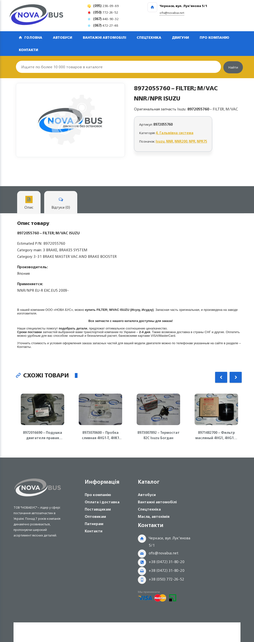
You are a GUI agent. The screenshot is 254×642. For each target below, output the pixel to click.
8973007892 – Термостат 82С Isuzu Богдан (158, 435)
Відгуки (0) (60, 203)
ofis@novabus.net (163, 553)
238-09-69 (106, 6)
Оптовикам (95, 516)
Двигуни (180, 37)
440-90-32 (106, 19)
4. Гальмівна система (174, 133)
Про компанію (214, 37)
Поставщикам (98, 509)
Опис (28, 203)
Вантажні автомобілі (104, 37)
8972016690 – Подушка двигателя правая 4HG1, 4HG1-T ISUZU (42, 435)
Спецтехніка (149, 37)
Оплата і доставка (102, 502)
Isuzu (160, 141)
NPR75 (202, 141)
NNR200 (181, 141)
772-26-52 (105, 12)
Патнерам (94, 523)
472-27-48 (105, 25)
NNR (169, 141)
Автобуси (62, 37)
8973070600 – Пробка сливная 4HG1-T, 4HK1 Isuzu (100, 435)
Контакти (28, 50)
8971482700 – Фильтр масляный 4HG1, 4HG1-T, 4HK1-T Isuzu (216, 435)
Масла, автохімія (153, 516)
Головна (33, 37)
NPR (192, 141)
